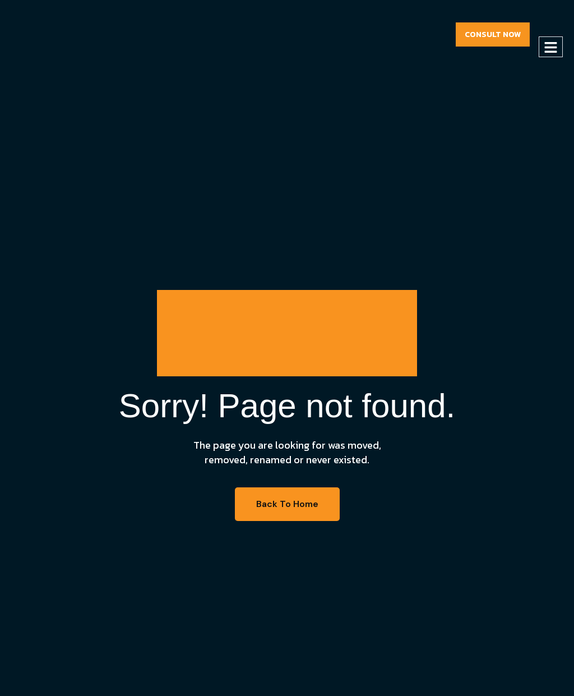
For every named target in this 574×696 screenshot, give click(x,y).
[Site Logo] (61, 33)
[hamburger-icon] (551, 46)
